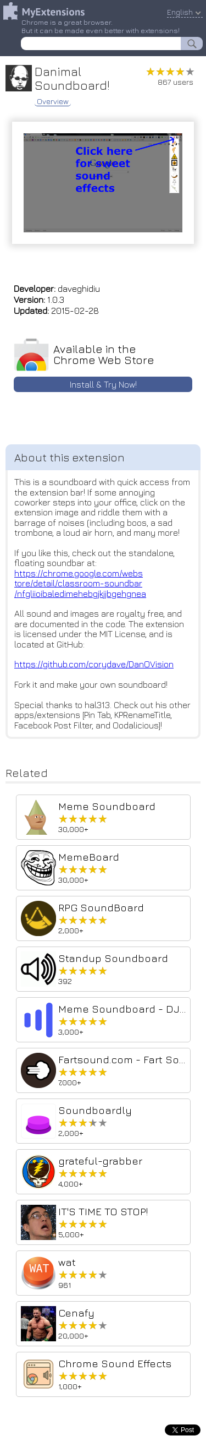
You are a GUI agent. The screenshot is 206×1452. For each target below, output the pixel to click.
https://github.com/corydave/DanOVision (94, 664)
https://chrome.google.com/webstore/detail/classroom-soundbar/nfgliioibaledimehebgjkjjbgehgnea (80, 583)
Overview (53, 101)
